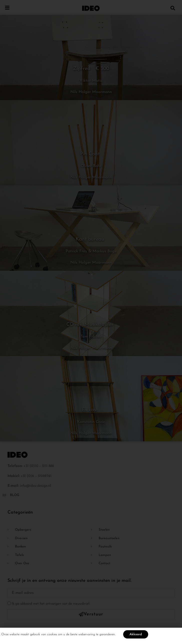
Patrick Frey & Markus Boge (91, 251)
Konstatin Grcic (91, 422)
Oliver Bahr (91, 166)
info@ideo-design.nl (35, 486)
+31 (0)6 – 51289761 (36, 476)
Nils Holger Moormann (91, 92)
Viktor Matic (91, 81)
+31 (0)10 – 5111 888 (39, 466)
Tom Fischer (91, 337)
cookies (52, 635)
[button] (173, 8)
